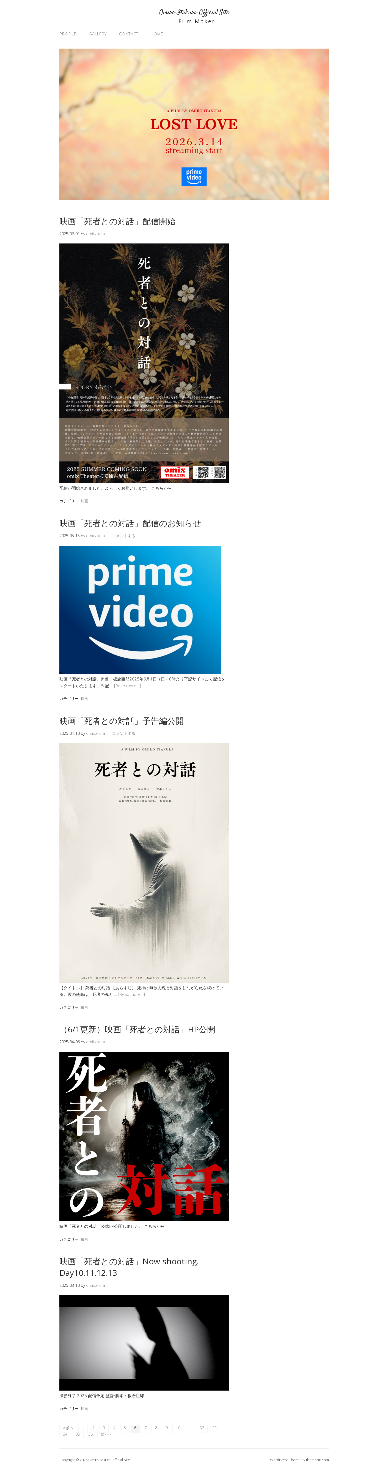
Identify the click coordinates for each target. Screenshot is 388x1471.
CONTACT (128, 34)
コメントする (123, 535)
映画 (84, 500)
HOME (157, 34)
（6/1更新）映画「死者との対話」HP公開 (137, 1029)
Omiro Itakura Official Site (194, 12)
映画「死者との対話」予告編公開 (121, 720)
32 (202, 1427)
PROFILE (67, 34)
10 (178, 1427)
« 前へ (68, 1427)
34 (65, 1434)
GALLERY (98, 34)
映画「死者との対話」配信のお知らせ (130, 523)
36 (90, 1434)
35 (78, 1434)
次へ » (106, 1434)
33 (214, 1427)
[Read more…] (127, 685)
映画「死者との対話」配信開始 (117, 221)
